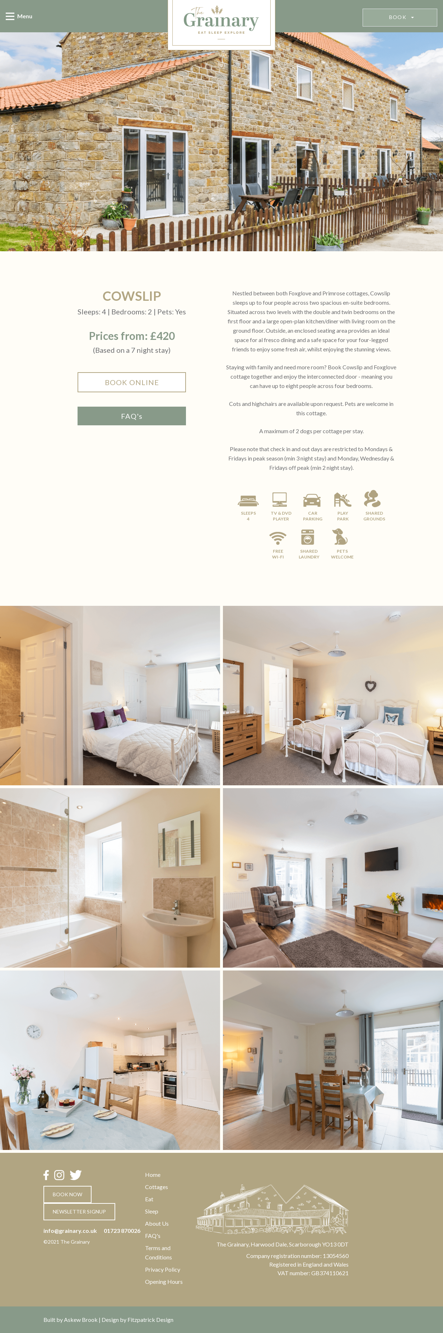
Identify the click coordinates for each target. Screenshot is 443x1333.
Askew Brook (81, 1319)
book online (132, 382)
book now (67, 1194)
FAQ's (132, 416)
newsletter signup (79, 1211)
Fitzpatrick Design (150, 1319)
